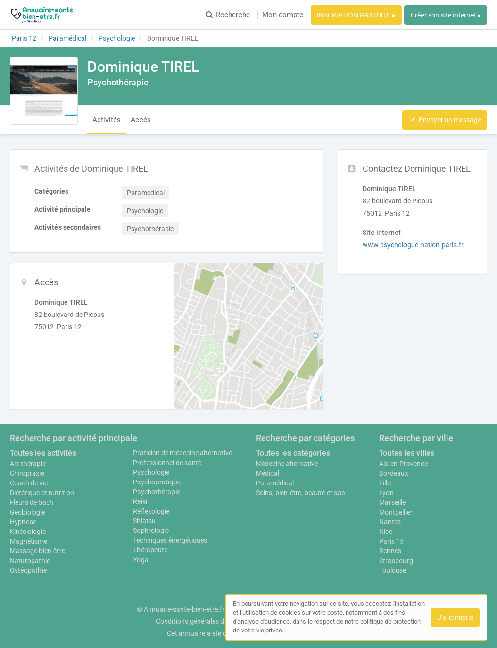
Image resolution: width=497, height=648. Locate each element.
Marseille (392, 502)
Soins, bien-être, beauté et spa (300, 493)
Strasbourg (396, 561)
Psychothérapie (156, 492)
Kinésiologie (28, 531)
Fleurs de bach (31, 502)
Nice (385, 531)
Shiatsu (144, 521)
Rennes (390, 551)
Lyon (386, 493)
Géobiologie (27, 512)
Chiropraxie (27, 473)
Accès (141, 120)
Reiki (140, 501)
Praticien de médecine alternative (182, 453)
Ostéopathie (28, 570)
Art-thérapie (28, 463)
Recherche (228, 14)
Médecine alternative (287, 463)
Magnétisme (28, 541)
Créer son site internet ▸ (446, 15)
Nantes (390, 522)
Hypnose (23, 522)
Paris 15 (391, 541)
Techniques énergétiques (170, 540)
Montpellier (396, 512)
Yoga (141, 560)
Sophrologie (151, 530)
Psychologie (151, 472)
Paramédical (275, 483)
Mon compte (282, 14)
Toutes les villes (406, 453)
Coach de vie (29, 483)
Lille (385, 483)
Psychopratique (157, 482)
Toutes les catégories (293, 453)
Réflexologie (151, 511)
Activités (106, 120)
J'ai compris (455, 617)
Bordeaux (393, 473)
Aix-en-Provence (403, 463)
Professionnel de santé (167, 462)
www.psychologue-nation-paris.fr (413, 245)
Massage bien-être (37, 551)
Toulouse (392, 570)
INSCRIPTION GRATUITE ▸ (356, 15)
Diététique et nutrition (42, 493)
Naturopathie (30, 561)
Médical (267, 473)
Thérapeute (150, 550)
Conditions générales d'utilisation (205, 621)
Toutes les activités (43, 453)
